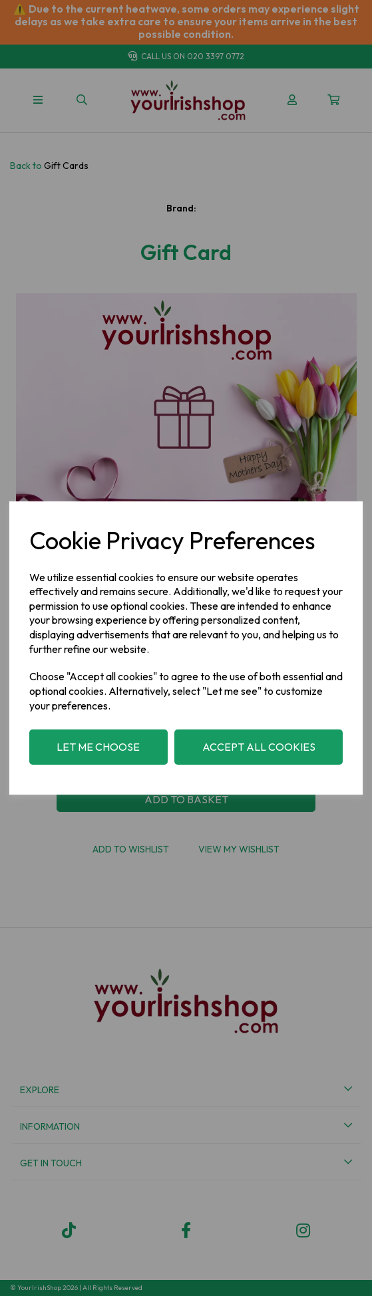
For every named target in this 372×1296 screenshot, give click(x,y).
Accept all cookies (258, 746)
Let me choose (98, 746)
